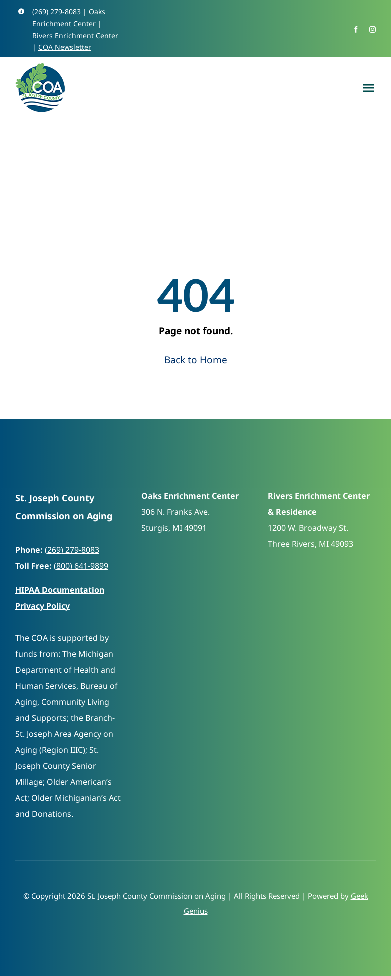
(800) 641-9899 (81, 565)
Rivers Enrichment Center (75, 35)
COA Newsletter (64, 47)
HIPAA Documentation (59, 589)
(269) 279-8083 (56, 11)
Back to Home (195, 359)
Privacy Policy (42, 605)
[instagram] (372, 29)
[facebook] (356, 29)
